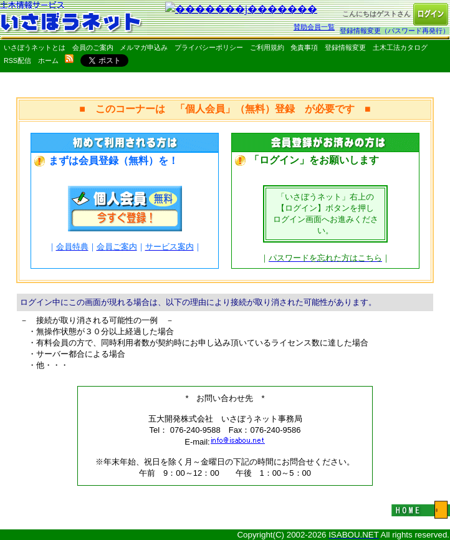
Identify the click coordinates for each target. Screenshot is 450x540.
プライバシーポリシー (209, 47)
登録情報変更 (345, 47)
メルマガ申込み (144, 47)
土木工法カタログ (400, 47)
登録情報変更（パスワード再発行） (394, 30)
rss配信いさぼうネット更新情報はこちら (69, 58)
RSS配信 (17, 60)
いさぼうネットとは (34, 47)
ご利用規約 (267, 47)
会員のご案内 (92, 47)
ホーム (48, 60)
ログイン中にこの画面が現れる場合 (85, 302)
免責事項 (304, 47)
